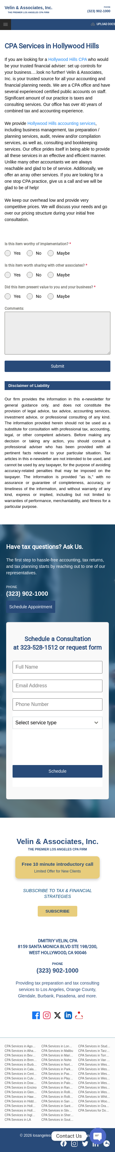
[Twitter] (85, 1143)
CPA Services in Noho (56, 1060)
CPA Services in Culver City (23, 1078)
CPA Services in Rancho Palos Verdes (67, 1087)
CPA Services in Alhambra (22, 1051)
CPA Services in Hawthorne (23, 1096)
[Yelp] (106, 1143)
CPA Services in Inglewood (23, 1115)
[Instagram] (74, 1143)
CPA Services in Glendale (22, 1092)
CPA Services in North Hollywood (63, 1064)
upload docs (103, 24)
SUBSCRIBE (57, 911)
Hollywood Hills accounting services (61, 123)
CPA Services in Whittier (94, 1096)
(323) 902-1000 (98, 9)
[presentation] (57, 747)
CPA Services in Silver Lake (60, 1110)
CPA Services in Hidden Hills (24, 1101)
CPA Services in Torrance (95, 1055)
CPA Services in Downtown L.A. (26, 1083)
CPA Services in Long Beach (60, 1046)
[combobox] (57, 723)
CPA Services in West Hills (96, 1064)
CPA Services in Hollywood (23, 1106)
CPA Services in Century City (24, 1073)
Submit (57, 366)
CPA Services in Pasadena (59, 1073)
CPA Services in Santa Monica (62, 1106)
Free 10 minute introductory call (57, 867)
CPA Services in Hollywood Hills (26, 1110)
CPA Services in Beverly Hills (24, 1055)
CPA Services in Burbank (22, 1064)
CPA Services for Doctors (95, 1110)
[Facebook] (63, 1143)
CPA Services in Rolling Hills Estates (66, 1096)
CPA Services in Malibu (57, 1051)
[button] (5, 24)
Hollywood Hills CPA (67, 59)
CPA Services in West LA (95, 1073)
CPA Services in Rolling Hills (60, 1092)
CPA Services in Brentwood (23, 1060)
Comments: (14, 308)
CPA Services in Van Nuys (96, 1060)
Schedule (57, 771)
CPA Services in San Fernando (62, 1101)
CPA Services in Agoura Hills (24, 1046)
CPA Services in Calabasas (23, 1069)
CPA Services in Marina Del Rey (63, 1055)
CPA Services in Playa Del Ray (62, 1078)
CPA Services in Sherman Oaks (62, 1115)
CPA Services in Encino (20, 1087)
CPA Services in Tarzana (95, 1051)
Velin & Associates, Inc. (28, 9)
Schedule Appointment (30, 606)
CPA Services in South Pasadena (64, 1119)
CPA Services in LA (18, 1119)
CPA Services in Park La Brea (61, 1069)
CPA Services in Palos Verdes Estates (67, 1083)
